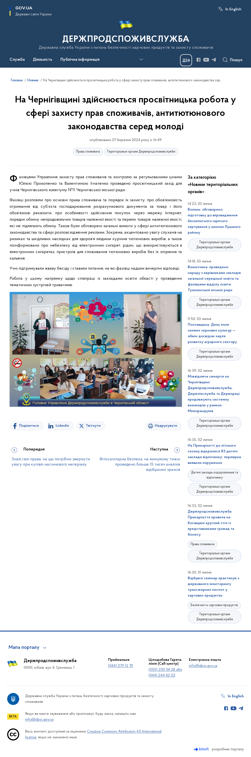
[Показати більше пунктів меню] (141, 59)
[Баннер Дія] (186, 60)
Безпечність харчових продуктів (214, 605)
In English (233, 9)
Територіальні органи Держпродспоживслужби (141, 152)
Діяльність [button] (42, 60)
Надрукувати (166, 426)
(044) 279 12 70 (120, 666)
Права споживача (88, 152)
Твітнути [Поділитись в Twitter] (93, 426)
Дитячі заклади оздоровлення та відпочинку (214, 475)
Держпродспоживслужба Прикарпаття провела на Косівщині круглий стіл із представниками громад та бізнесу (211, 523)
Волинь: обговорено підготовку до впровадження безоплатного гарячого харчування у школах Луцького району (214, 221)
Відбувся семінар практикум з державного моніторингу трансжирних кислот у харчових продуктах (213, 586)
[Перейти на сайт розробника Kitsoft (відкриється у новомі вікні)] (202, 749)
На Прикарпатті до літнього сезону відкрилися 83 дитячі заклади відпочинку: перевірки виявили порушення (214, 454)
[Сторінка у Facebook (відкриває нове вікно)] (198, 60)
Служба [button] (17, 60)
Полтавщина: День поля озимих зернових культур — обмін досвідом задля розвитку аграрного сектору (212, 333)
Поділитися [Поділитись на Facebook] (29, 426)
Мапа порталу (24, 647)
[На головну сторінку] (125, 33)
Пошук (236, 60)
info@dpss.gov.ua (203, 666)
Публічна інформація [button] (79, 60)
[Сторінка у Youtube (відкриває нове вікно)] (206, 60)
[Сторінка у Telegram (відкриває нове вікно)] (214, 60)
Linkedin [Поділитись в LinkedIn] (62, 426)
